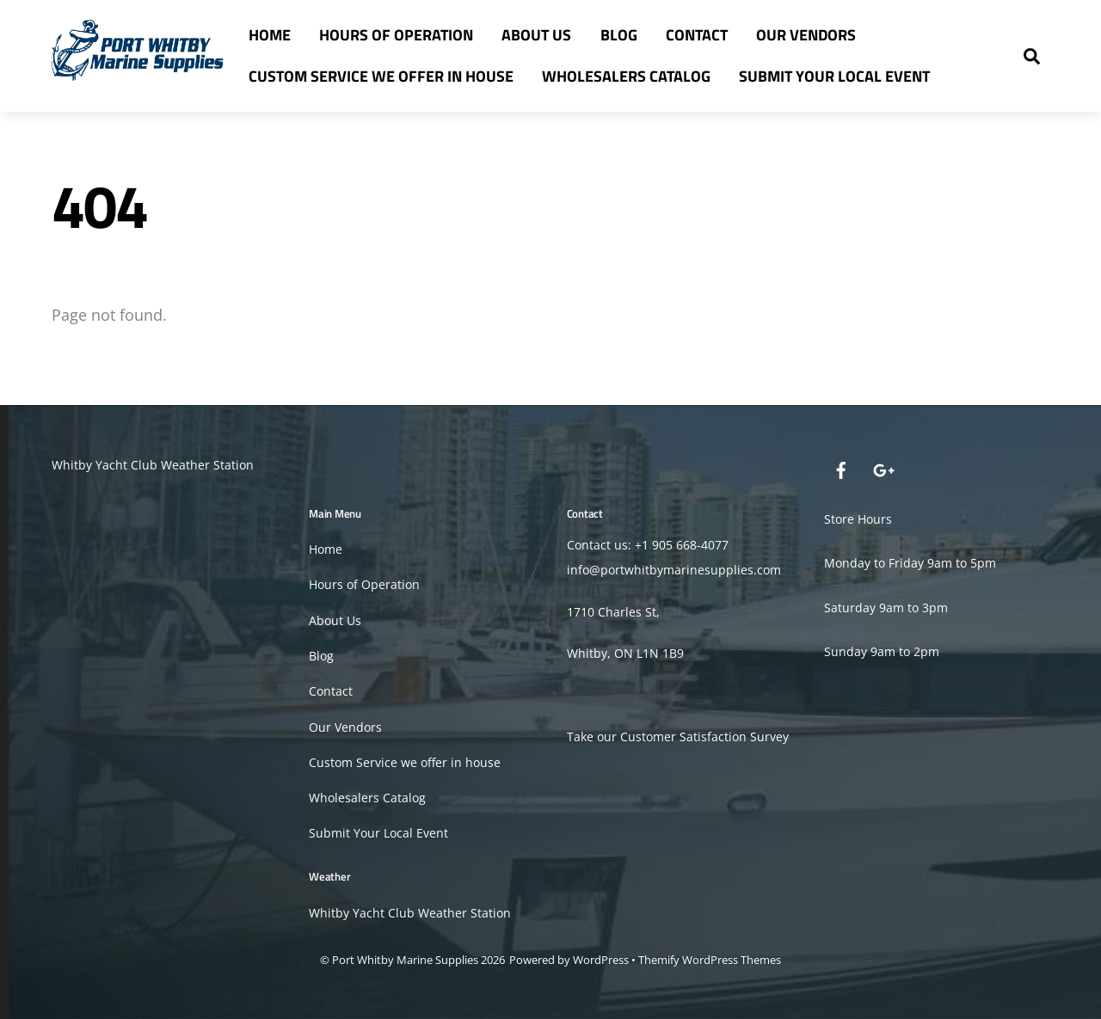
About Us (536, 34)
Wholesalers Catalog (626, 76)
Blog (618, 34)
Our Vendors (806, 34)
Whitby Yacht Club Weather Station (153, 465)
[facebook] (841, 468)
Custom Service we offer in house (381, 76)
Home (270, 34)
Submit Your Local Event (834, 76)
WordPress (601, 959)
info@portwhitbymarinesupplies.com (674, 570)
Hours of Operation (396, 34)
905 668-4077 (690, 545)
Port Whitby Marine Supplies (405, 959)
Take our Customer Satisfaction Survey (678, 736)
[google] (882, 468)
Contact (697, 34)
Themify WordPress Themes (709, 959)
